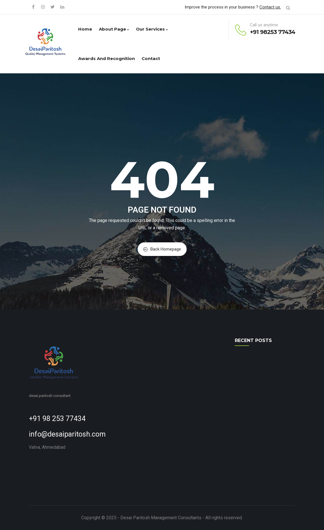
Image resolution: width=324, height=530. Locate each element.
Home (85, 29)
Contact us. (270, 7)
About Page (114, 29)
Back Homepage (162, 249)
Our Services (152, 29)
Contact (151, 58)
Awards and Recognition (106, 58)
